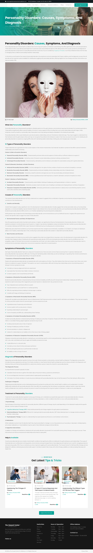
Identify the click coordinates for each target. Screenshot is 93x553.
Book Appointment (81, 5)
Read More (26, 494)
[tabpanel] (19, 486)
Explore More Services (46, 513)
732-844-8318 (83, 535)
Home (6, 26)
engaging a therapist (59, 50)
